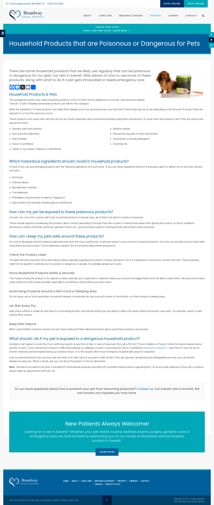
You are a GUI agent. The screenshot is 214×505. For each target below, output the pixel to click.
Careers (173, 15)
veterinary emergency (155, 347)
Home (66, 481)
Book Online (171, 3)
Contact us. (146, 389)
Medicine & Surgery (131, 15)
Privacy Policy (113, 484)
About (87, 15)
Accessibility (46, 500)
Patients (155, 15)
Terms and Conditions (18, 500)
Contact (191, 15)
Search (99, 484)
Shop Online (195, 3)
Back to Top (73, 500)
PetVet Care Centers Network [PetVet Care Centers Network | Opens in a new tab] (193, 501)
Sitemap (64, 500)
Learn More (107, 452)
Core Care (105, 15)
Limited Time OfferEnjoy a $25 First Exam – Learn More (105, 29)
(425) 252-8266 (56, 4)
